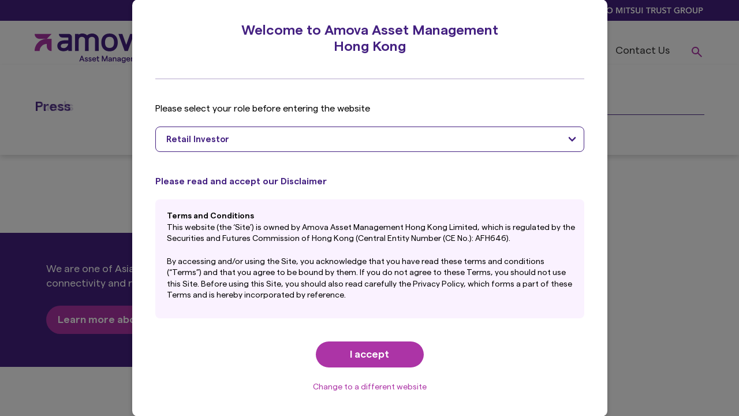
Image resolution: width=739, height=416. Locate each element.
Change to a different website (370, 387)
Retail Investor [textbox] (197, 139)
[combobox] (369, 139)
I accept (369, 354)
